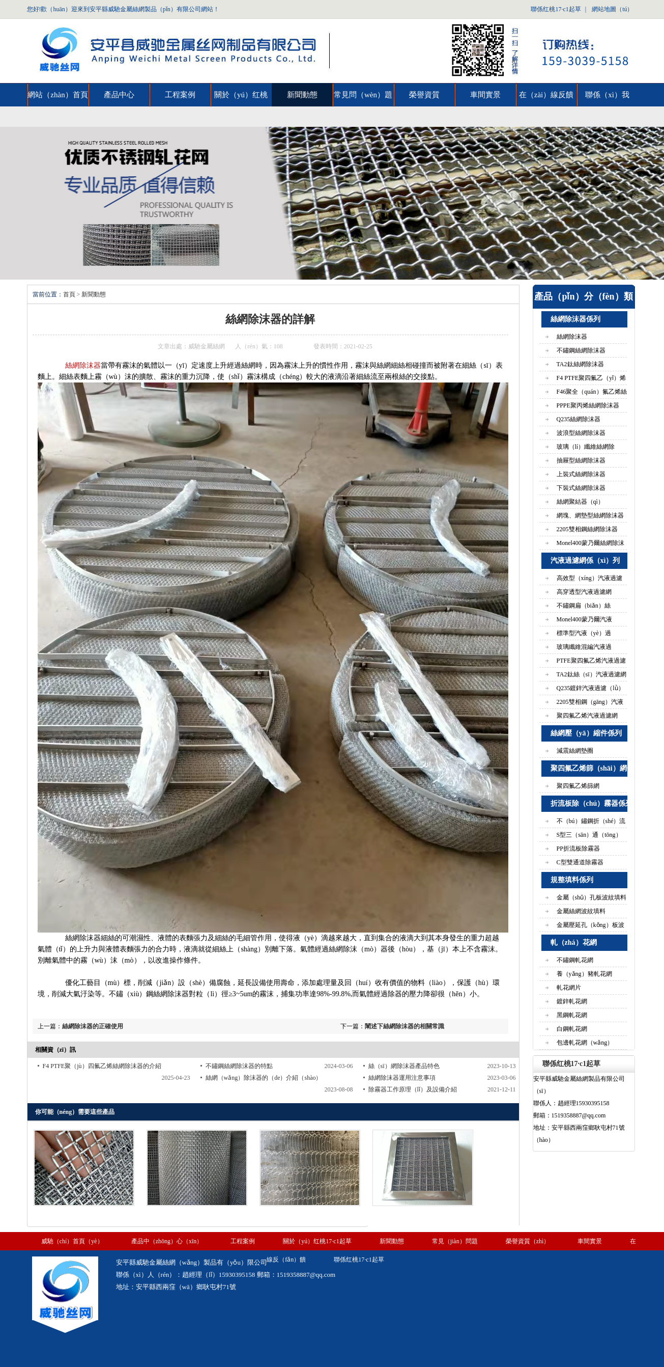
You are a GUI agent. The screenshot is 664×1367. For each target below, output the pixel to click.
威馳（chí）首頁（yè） (72, 1241)
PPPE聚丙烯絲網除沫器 (588, 405)
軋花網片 (569, 987)
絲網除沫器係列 (575, 319)
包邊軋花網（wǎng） (585, 1042)
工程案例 (180, 95)
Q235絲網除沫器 (579, 419)
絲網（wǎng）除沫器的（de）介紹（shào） (264, 1077)
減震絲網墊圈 (575, 750)
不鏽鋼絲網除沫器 (581, 350)
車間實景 (485, 95)
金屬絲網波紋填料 (581, 911)
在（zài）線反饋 (546, 95)
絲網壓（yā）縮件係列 (586, 733)
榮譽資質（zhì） (528, 1241)
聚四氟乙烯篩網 (578, 785)
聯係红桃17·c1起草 (556, 9)
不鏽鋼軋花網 (575, 960)
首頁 (69, 294)
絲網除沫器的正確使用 (92, 1026)
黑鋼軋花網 (572, 1015)
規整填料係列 (572, 880)
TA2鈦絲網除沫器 (580, 364)
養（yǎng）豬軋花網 (584, 973)
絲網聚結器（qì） (580, 501)
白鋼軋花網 (572, 1028)
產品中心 (119, 95)
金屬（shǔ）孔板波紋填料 (592, 897)
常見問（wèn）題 (363, 95)
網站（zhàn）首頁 (57, 95)
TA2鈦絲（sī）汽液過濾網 (591, 674)
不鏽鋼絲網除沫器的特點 (239, 1066)
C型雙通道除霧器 (580, 862)
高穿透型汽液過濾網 (584, 591)
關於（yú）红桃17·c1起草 (241, 98)
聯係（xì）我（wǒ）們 (607, 98)
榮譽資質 (424, 95)
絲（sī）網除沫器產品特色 (404, 1066)
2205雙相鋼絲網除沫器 (587, 529)
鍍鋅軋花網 (572, 1001)
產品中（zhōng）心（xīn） (167, 1241)
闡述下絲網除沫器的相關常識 (404, 1026)
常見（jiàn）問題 (455, 1241)
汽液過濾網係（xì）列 (585, 560)
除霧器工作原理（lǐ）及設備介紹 (412, 1089)
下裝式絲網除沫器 (581, 487)
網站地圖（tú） (612, 9)
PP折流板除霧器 (578, 848)
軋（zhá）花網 (574, 942)
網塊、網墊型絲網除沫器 (590, 515)
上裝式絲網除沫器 (581, 474)
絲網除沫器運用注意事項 (402, 1077)
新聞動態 (302, 95)
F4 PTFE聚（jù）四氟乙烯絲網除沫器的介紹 (102, 1066)
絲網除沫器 (83, 365)
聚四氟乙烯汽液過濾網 (587, 715)
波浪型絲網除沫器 (581, 432)
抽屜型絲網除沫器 (581, 460)
